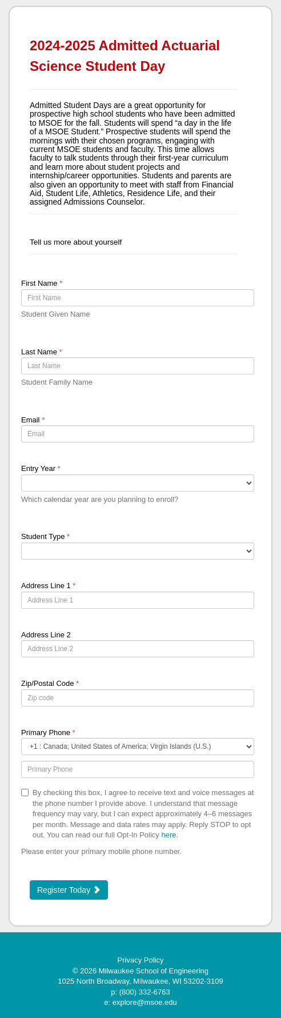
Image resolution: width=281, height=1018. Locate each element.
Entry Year (41, 468)
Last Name (41, 352)
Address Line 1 (48, 585)
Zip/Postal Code (50, 683)
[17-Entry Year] (137, 483)
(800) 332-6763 (144, 992)
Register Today (69, 890)
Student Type (45, 536)
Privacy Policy (141, 960)
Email (33, 420)
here (168, 835)
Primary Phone (48, 732)
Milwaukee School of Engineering (153, 971)
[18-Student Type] (137, 551)
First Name (41, 283)
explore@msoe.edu (145, 1002)
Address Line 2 (46, 634)
